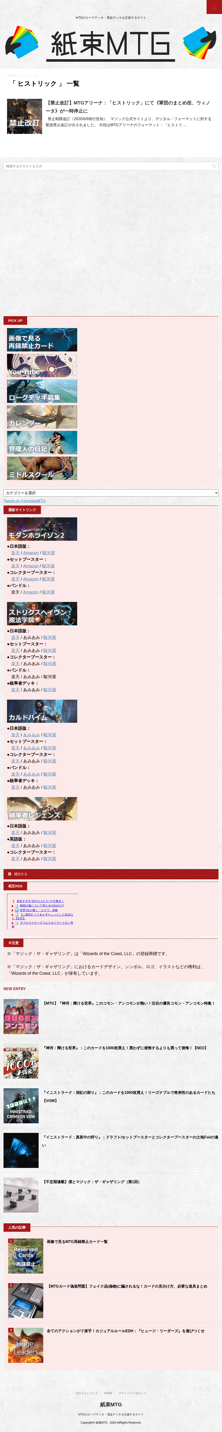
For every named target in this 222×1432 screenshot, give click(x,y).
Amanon (31, 553)
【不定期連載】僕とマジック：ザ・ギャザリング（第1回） (92, 1182)
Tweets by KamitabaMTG (25, 501)
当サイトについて (87, 1393)
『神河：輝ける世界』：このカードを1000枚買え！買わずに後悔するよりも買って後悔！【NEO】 (125, 1048)
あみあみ (31, 735)
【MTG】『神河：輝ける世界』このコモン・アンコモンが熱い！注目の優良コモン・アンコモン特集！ (128, 1003)
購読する (17, 874)
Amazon (31, 566)
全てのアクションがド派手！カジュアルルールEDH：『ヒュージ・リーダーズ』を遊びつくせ (125, 1331)
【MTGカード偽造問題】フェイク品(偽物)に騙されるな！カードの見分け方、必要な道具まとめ (127, 1286)
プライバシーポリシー (132, 1393)
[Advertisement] (39, 243)
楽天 (15, 553)
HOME (108, 1393)
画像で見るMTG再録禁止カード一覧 (77, 1242)
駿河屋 (48, 553)
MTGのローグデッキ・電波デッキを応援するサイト (111, 1414)
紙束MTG (111, 1404)
